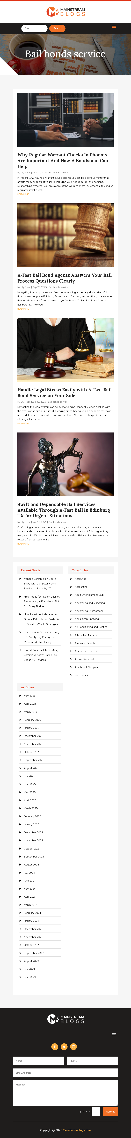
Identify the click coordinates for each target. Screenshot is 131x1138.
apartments (81, 675)
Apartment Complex (86, 667)
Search (57, 28)
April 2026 (30, 704)
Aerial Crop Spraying (87, 619)
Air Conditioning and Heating (91, 627)
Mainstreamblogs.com (77, 1130)
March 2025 (31, 808)
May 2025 (29, 792)
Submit (110, 1112)
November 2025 (33, 744)
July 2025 (29, 776)
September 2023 (34, 953)
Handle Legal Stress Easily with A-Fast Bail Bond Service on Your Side (64, 392)
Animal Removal (84, 659)
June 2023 (30, 977)
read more (23, 194)
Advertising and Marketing (90, 603)
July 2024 (29, 872)
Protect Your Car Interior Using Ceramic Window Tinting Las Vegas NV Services (41, 655)
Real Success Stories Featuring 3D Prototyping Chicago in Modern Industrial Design (42, 637)
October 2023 (32, 945)
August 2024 (31, 864)
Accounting (81, 587)
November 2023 (33, 937)
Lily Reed (26, 172)
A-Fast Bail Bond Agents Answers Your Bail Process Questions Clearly (64, 278)
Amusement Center (86, 651)
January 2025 (31, 824)
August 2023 (31, 961)
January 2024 (31, 921)
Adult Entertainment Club (89, 595)
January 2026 (31, 728)
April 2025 (30, 800)
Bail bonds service (58, 172)
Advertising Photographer (89, 611)
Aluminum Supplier (86, 643)
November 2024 (33, 840)
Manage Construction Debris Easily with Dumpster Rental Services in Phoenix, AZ (40, 583)
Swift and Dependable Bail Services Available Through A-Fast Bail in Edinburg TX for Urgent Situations (63, 510)
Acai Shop (80, 579)
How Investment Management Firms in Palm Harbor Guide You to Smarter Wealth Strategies (42, 619)
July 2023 (29, 969)
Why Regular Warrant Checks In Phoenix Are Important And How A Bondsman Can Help (62, 160)
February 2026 (32, 720)
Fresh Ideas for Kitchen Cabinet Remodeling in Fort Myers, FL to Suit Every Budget (42, 601)
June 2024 (30, 880)
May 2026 (29, 696)
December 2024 (33, 832)
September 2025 (34, 760)
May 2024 (29, 888)
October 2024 (32, 848)
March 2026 (31, 712)
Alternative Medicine (86, 635)
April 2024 (30, 896)
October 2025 (32, 752)
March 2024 (31, 905)
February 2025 (32, 816)
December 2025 (33, 736)
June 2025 (30, 784)
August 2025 (31, 768)
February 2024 (32, 913)
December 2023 (33, 929)
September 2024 (34, 856)
